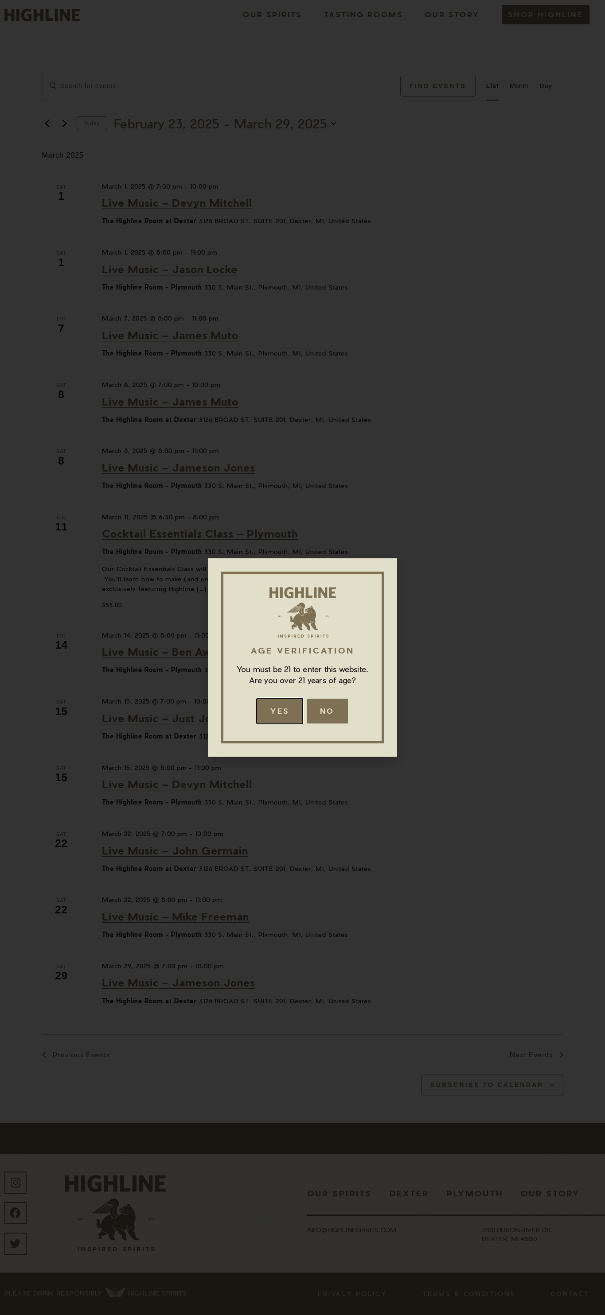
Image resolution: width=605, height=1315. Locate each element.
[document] (302, 657)
